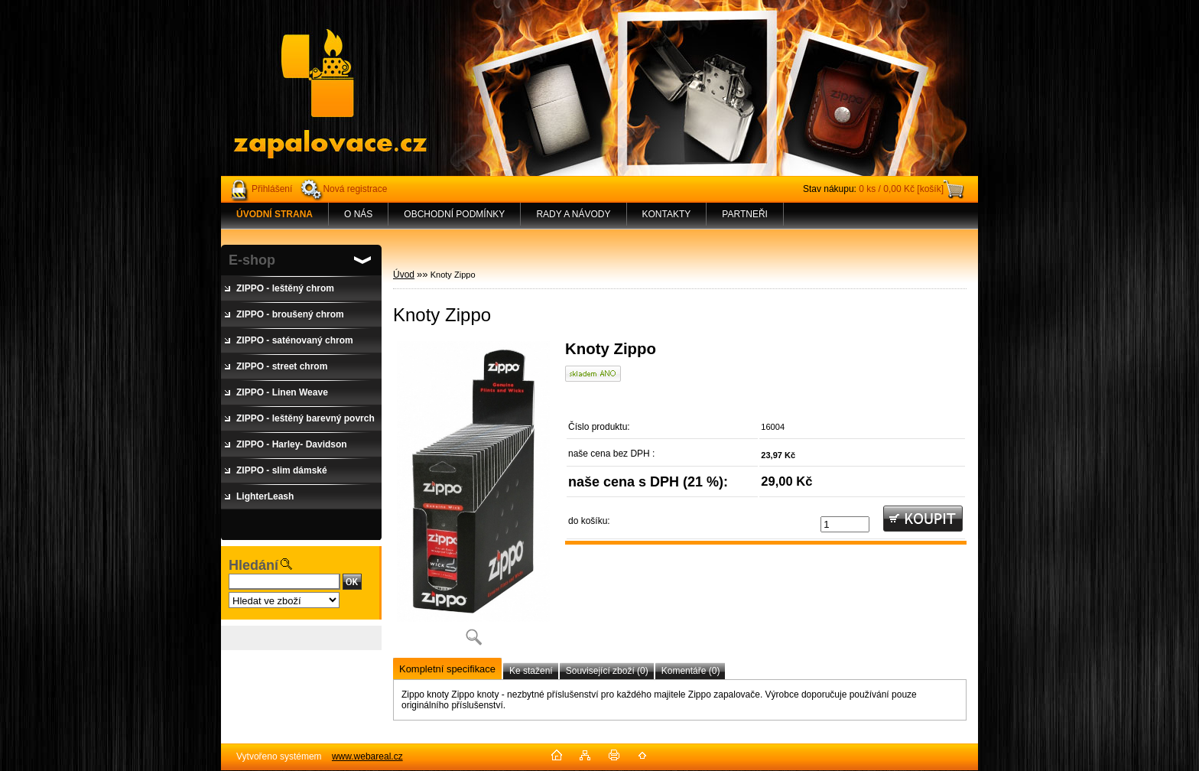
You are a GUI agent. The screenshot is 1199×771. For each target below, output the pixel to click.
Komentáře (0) (690, 670)
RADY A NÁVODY (573, 214)
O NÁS (358, 214)
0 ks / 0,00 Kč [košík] (901, 189)
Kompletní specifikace (447, 669)
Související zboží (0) (607, 670)
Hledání (253, 565)
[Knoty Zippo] (473, 498)
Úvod (403, 274)
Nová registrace (355, 189)
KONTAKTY (666, 214)
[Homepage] (275, 214)
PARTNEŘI (745, 214)
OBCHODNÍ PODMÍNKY (454, 214)
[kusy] (844, 524)
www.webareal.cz (367, 756)
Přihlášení (272, 189)
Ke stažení (531, 670)
